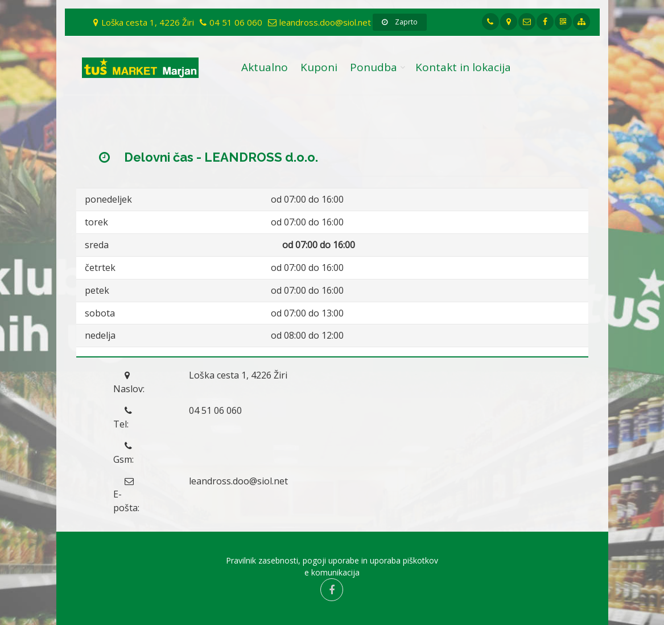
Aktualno (264, 67)
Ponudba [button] (373, 67)
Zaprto (400, 22)
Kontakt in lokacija (463, 67)
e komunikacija (332, 572)
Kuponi (318, 67)
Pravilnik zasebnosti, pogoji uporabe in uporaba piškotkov (332, 560)
